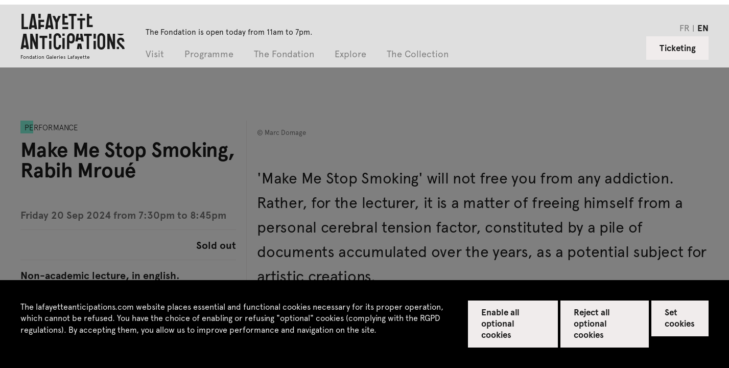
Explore (350, 54)
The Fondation (284, 54)
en (703, 27)
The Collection (418, 54)
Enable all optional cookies (500, 323)
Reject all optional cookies (592, 323)
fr (684, 27)
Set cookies (680, 317)
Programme (208, 54)
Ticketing (678, 47)
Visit (155, 54)
